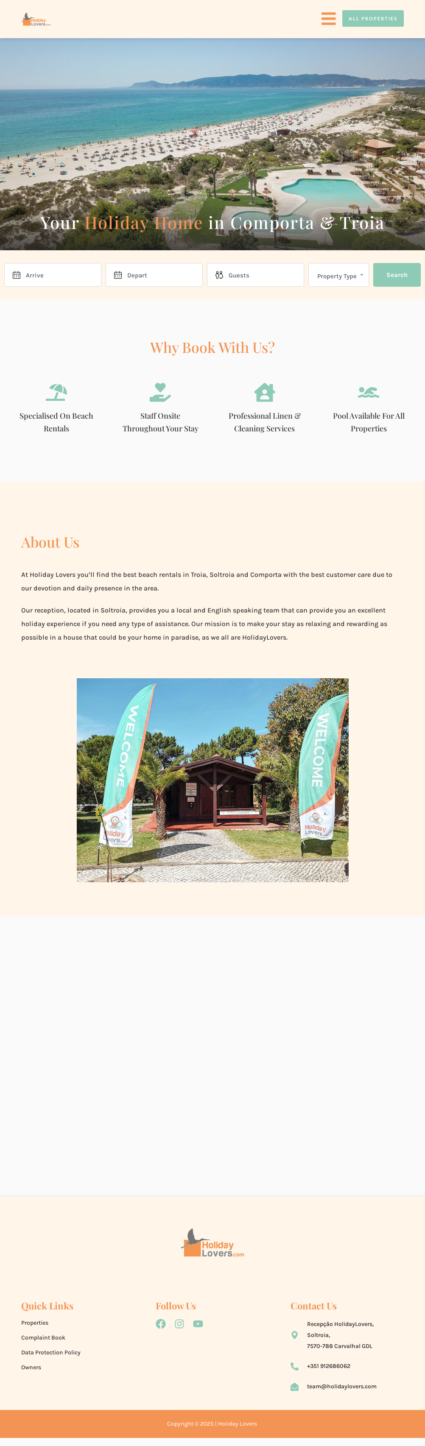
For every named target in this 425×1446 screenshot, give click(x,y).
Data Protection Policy (51, 1355)
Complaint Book (43, 1340)
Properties (34, 1325)
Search (397, 275)
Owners (31, 1370)
